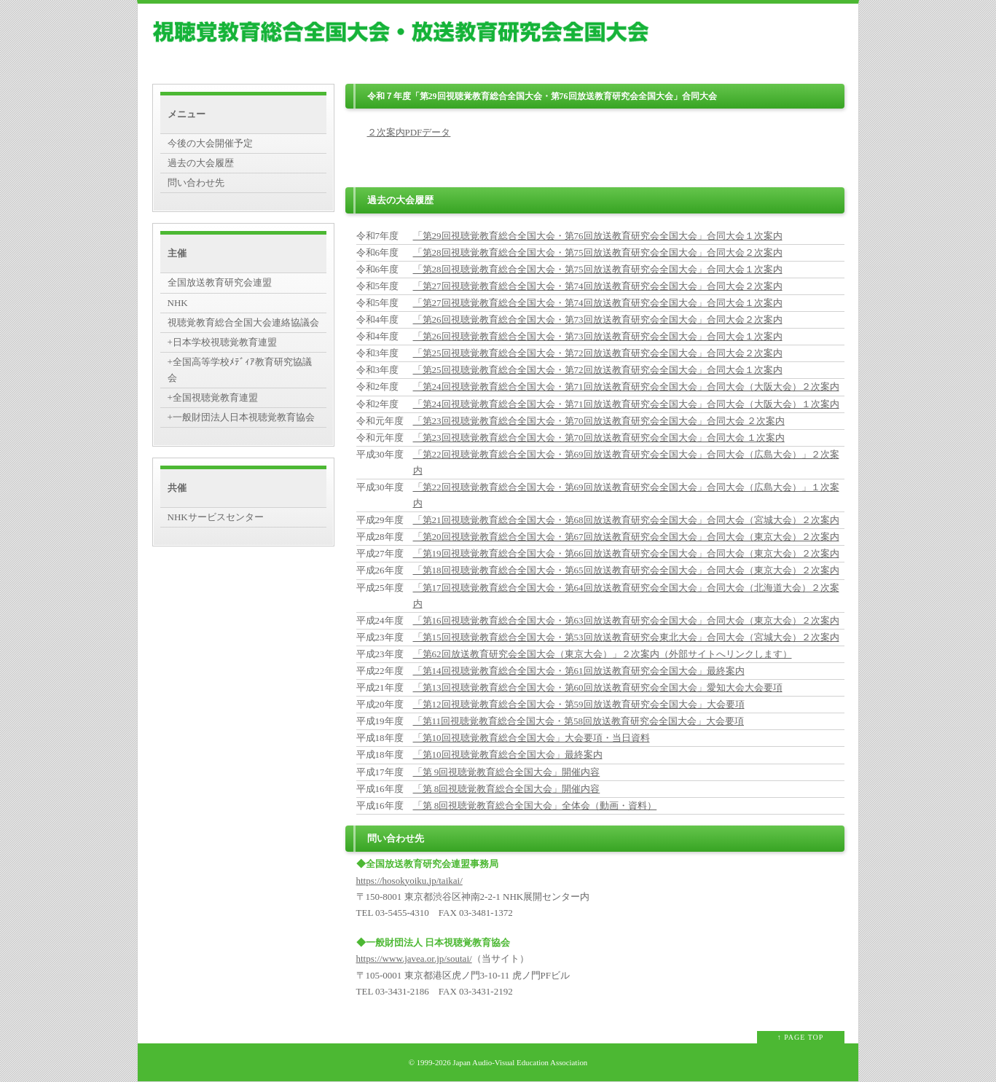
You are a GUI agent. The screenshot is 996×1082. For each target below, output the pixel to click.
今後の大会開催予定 (210, 143)
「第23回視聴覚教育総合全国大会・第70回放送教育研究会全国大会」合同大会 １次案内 (599, 437)
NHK (178, 302)
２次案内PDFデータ (409, 132)
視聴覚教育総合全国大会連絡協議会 (243, 322)
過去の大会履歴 (201, 162)
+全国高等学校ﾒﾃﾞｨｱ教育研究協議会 (240, 369)
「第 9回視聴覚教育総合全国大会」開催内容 (506, 772)
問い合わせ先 (196, 182)
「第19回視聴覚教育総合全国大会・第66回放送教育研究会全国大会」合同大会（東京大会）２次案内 (626, 553)
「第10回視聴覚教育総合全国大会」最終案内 (508, 754)
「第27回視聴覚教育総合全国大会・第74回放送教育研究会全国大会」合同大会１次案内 (598, 302)
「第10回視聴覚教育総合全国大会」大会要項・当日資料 (531, 737)
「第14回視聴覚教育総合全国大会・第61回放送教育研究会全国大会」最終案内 (579, 670)
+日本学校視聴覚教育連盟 (222, 342)
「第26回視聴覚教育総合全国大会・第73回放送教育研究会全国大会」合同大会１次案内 (598, 336)
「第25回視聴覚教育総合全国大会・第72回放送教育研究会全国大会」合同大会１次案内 (598, 369)
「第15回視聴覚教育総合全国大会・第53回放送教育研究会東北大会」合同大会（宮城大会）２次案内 (626, 637)
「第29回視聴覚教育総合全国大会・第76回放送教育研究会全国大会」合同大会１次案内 (598, 235)
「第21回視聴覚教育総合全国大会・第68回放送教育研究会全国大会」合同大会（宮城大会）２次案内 (626, 519)
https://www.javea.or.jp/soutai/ (414, 958)
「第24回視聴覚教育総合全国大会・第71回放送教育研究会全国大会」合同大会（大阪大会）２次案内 (626, 386)
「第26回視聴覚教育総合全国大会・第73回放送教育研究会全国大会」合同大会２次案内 (598, 319)
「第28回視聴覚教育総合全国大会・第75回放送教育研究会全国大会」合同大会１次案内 (598, 269)
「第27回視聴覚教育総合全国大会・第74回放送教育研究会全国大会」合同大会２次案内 (598, 286)
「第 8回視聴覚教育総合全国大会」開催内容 (506, 788)
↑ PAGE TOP (800, 1037)
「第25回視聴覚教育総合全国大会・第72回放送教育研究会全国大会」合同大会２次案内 (598, 353)
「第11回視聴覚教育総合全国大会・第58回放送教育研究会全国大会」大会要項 (579, 721)
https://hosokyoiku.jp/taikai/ (409, 880)
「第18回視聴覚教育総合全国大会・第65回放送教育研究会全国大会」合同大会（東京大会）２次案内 (626, 570)
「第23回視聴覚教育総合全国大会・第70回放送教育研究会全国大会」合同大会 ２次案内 (599, 420)
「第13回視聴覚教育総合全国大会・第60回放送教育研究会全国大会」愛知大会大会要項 (598, 687)
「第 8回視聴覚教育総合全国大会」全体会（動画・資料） (535, 805)
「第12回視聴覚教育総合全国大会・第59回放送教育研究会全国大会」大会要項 (579, 704)
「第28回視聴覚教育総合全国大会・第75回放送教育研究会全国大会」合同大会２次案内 (598, 252)
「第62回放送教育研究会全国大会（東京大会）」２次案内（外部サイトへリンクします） (602, 653)
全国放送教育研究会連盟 (220, 282)
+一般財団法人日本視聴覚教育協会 (241, 417)
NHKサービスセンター (216, 516)
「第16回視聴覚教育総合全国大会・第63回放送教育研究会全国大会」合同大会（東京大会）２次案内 (626, 620)
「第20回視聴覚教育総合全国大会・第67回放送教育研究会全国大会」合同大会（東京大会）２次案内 (626, 536)
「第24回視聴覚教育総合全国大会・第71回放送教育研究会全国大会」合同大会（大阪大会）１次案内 (626, 404)
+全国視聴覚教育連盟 (213, 397)
